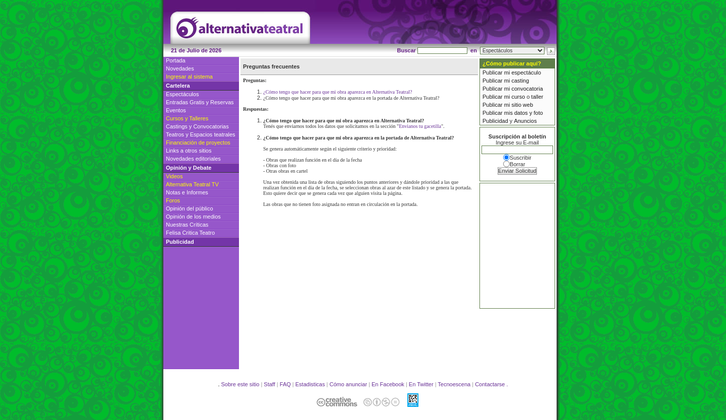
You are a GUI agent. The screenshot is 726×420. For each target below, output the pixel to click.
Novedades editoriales (193, 159)
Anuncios (525, 121)
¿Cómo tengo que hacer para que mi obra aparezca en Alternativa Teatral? (337, 92)
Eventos (176, 110)
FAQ (285, 384)
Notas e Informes (187, 192)
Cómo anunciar (348, 384)
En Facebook (388, 384)
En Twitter (421, 384)
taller (537, 97)
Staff (269, 384)
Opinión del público (189, 208)
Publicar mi (496, 72)
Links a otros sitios (188, 151)
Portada (176, 60)
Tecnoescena (454, 384)
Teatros (175, 134)
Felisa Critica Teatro (190, 233)
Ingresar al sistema (189, 77)
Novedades (180, 68)
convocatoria (526, 89)
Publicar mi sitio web (507, 105)
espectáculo (526, 72)
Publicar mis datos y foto (512, 113)
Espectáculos (182, 94)
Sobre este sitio (240, 384)
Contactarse (490, 384)
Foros (173, 200)
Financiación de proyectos (198, 142)
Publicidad (495, 121)
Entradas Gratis (185, 102)
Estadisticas (310, 384)
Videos (174, 176)
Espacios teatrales (212, 134)
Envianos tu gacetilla (420, 126)
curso (518, 97)
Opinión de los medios (193, 217)
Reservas (221, 102)
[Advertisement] (434, 26)
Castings (177, 126)
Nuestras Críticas (187, 225)
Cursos (175, 118)
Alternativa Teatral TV (192, 184)
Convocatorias (210, 126)
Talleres (198, 118)
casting (520, 81)
